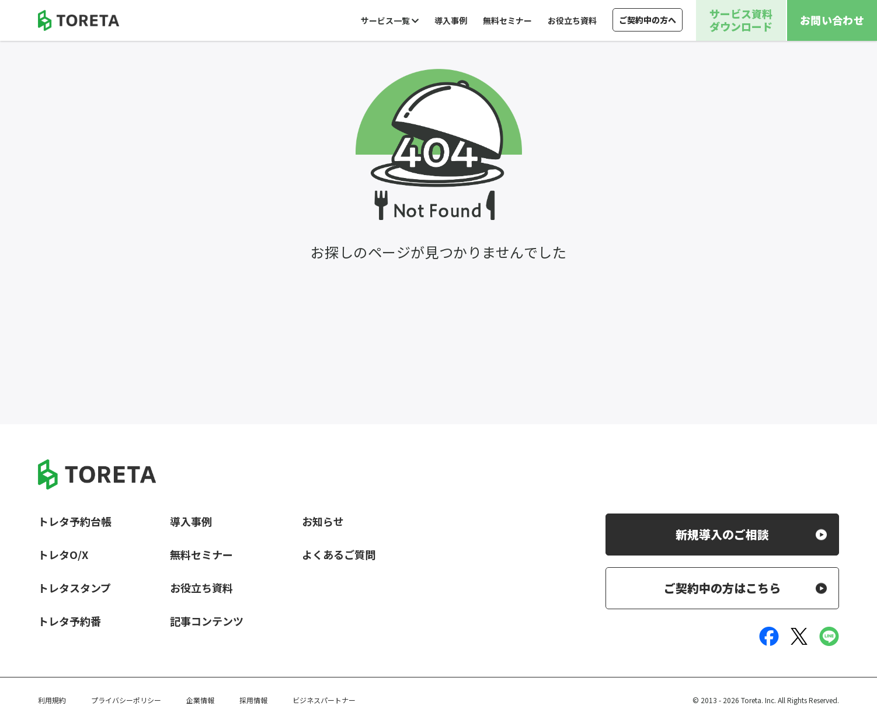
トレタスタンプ (74, 587)
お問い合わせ (832, 19)
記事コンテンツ (206, 620)
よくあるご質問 (338, 554)
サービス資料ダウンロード (740, 20)
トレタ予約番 (69, 620)
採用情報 (253, 700)
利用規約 (52, 700)
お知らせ (323, 521)
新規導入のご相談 (722, 534)
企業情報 (200, 700)
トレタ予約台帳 (75, 521)
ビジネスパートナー (324, 700)
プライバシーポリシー (126, 700)
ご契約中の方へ (647, 20)
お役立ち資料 (572, 20)
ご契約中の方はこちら (722, 587)
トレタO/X (63, 554)
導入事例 (450, 20)
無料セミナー (507, 20)
